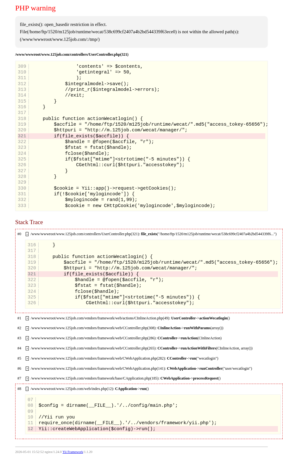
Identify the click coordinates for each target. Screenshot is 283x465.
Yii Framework (72, 452)
